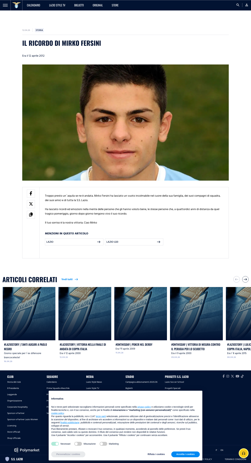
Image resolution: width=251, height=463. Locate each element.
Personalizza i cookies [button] (68, 454)
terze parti (101, 416)
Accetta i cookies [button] (185, 454)
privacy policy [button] (144, 407)
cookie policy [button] (57, 413)
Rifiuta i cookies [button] (156, 454)
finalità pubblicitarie (69, 422)
